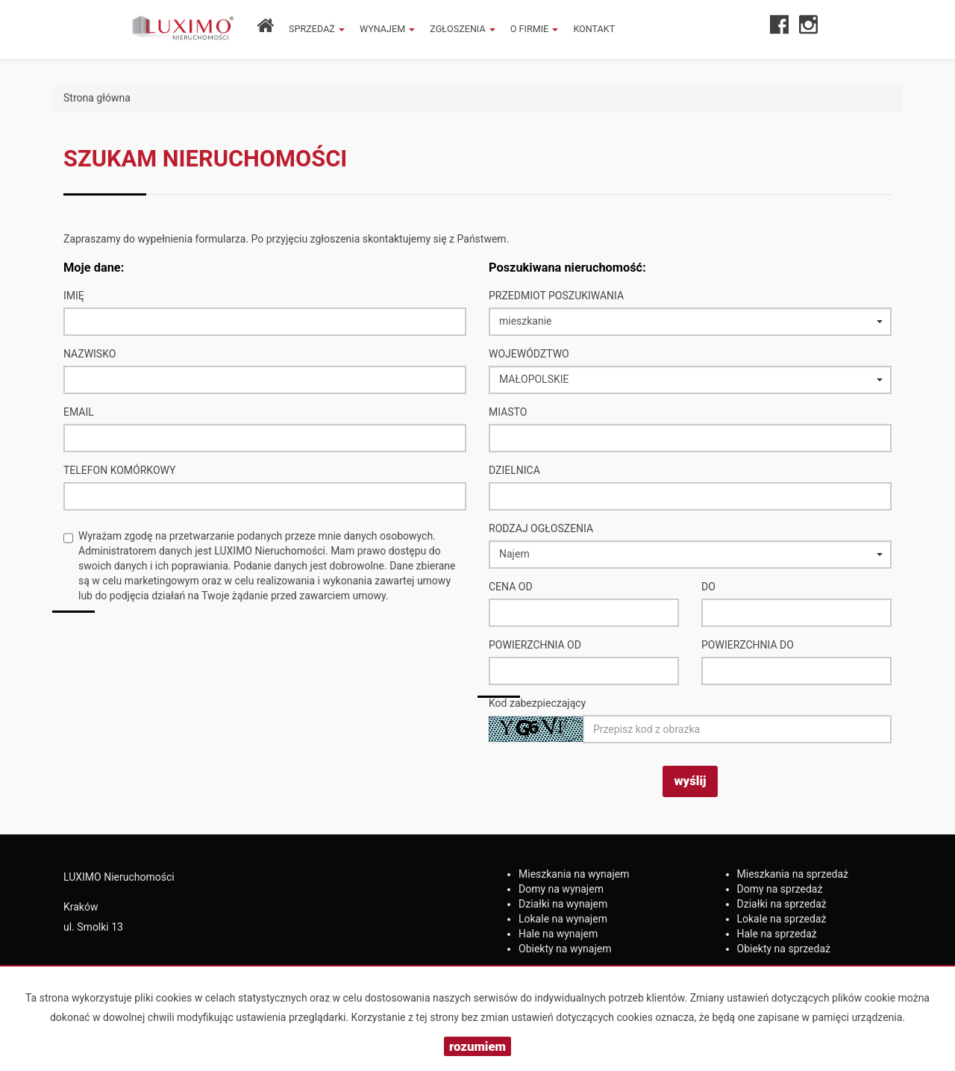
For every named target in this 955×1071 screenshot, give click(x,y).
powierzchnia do (747, 645)
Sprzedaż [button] (317, 28)
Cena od (511, 587)
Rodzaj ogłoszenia (541, 528)
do (708, 587)
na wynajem (574, 874)
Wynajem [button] (387, 28)
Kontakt (594, 28)
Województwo (529, 354)
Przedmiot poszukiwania (556, 296)
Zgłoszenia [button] (462, 28)
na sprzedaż (793, 874)
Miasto (508, 412)
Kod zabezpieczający (537, 703)
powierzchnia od (535, 645)
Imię (73, 296)
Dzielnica (514, 470)
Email (78, 412)
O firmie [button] (534, 28)
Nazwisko (89, 354)
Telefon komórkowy (119, 470)
